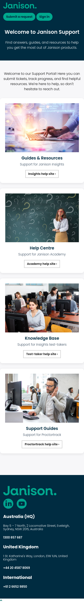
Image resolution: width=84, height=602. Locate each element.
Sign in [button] (44, 17)
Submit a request (19, 17)
